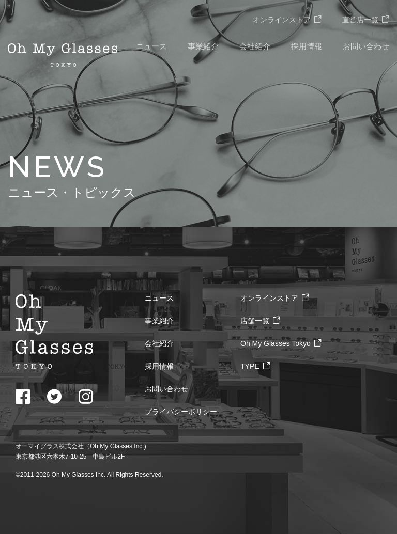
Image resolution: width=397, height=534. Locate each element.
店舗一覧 (260, 321)
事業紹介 (203, 46)
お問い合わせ (366, 46)
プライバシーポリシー (181, 411)
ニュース (151, 46)
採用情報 (306, 46)
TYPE (255, 366)
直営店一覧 (365, 19)
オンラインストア (287, 19)
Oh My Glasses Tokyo (281, 343)
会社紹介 (254, 46)
